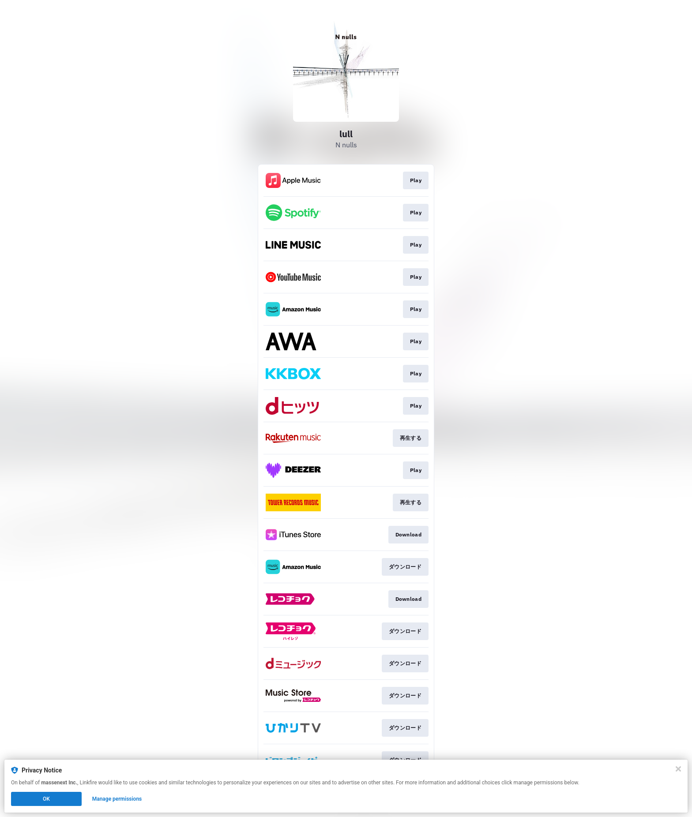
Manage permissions (117, 799)
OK (46, 799)
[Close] (678, 769)
